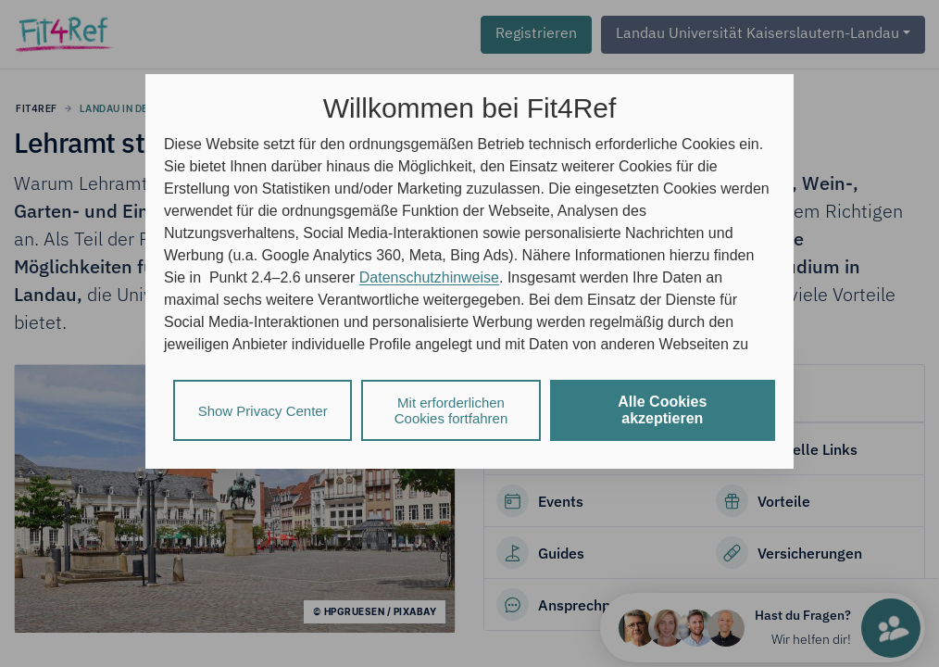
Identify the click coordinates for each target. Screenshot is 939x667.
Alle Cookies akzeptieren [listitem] (662, 410)
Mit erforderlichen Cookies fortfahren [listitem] (451, 410)
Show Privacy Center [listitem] (263, 411)
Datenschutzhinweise (429, 277)
